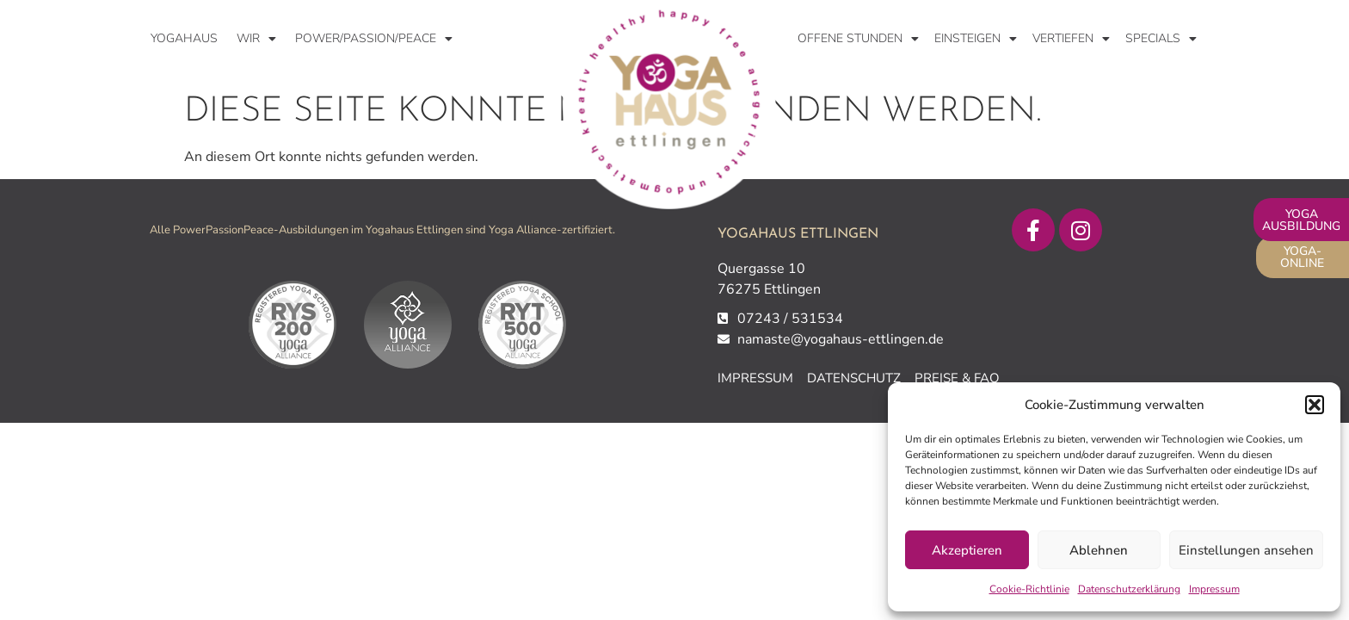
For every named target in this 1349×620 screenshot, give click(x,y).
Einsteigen (975, 38)
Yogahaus (184, 38)
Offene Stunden (858, 38)
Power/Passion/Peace (374, 38)
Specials (1161, 38)
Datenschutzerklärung (1129, 589)
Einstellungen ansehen (1246, 550)
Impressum (1214, 589)
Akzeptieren (967, 550)
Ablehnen (1098, 550)
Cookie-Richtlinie (1029, 589)
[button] (1314, 404)
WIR (256, 38)
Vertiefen (1071, 38)
